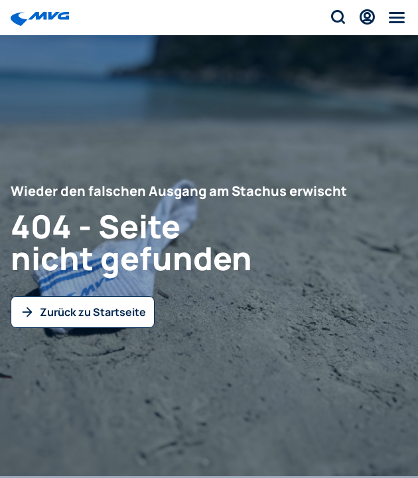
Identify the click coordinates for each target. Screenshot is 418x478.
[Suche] (337, 17)
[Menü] (396, 17)
